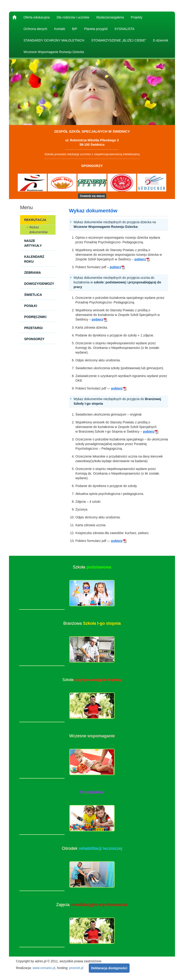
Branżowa (92, 623)
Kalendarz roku (34, 259)
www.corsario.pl (44, 968)
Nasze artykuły (33, 243)
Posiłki (30, 306)
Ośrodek (92, 848)
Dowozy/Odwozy (39, 283)
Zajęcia (92, 904)
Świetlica (33, 295)
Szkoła (92, 567)
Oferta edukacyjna (37, 17)
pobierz (142, 259)
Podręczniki (35, 317)
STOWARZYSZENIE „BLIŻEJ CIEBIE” (118, 40)
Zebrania (32, 272)
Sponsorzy (34, 339)
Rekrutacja (35, 220)
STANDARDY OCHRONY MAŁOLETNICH (54, 40)
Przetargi (33, 328)
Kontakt (59, 29)
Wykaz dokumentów (38, 229)
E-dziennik (160, 40)
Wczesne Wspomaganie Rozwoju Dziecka (54, 52)
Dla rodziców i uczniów (73, 17)
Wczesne (92, 736)
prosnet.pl (76, 968)
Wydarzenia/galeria (110, 17)
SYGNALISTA (124, 29)
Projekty (136, 17)
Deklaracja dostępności (109, 968)
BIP (74, 29)
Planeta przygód (95, 29)
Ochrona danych (35, 29)
